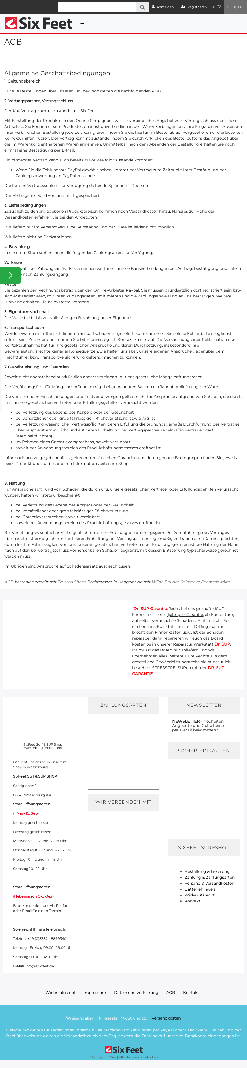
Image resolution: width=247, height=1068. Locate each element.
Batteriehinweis (200, 889)
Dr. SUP (222, 644)
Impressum (95, 992)
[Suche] (142, 7)
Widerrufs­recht (60, 992)
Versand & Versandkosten (209, 883)
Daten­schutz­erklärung (136, 992)
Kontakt (192, 901)
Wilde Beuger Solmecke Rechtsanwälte (191, 581)
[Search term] (97, 7)
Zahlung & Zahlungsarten (210, 877)
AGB (8, 581)
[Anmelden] (163, 7)
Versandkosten (166, 1018)
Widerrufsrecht (200, 895)
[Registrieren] (194, 7)
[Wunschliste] (217, 7)
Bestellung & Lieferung (207, 871)
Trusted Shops (72, 581)
